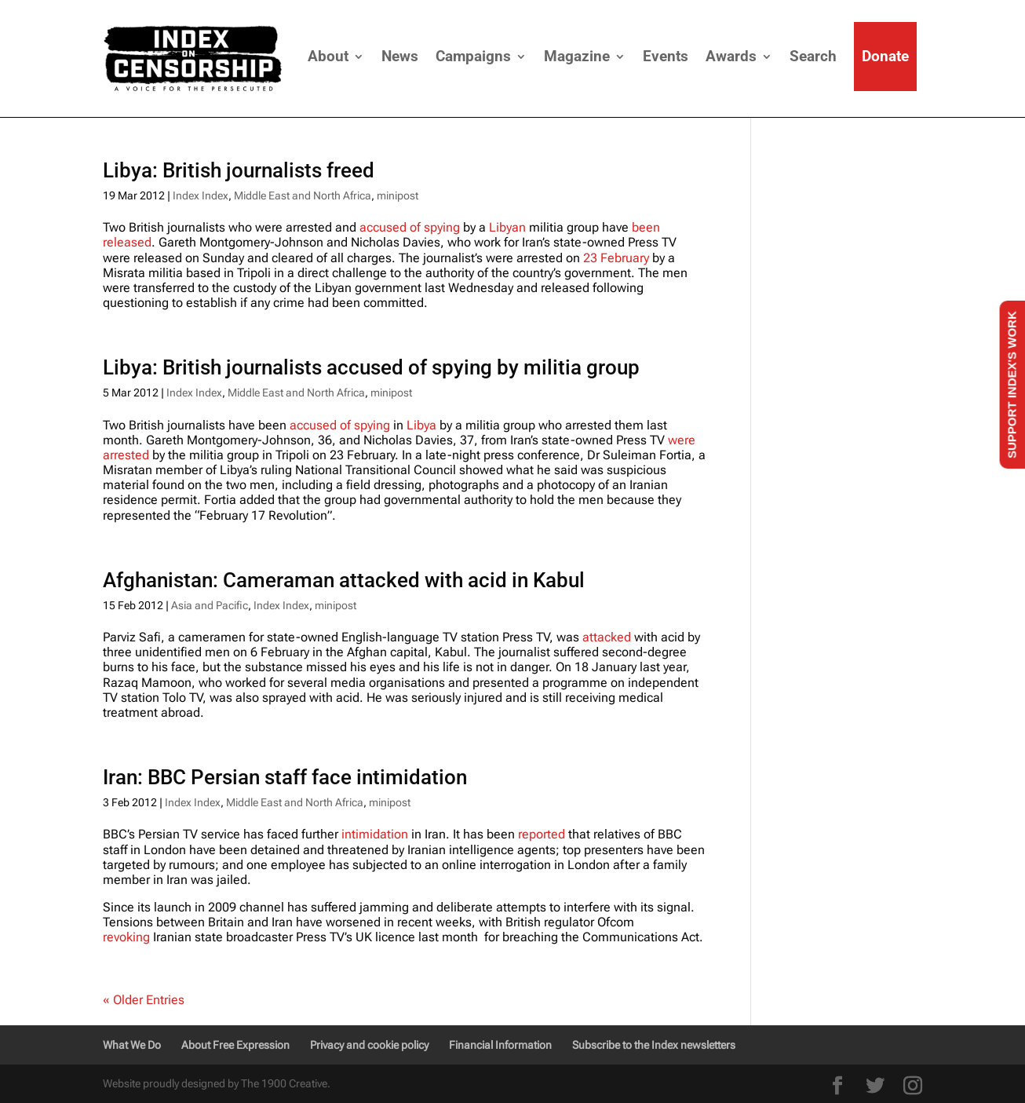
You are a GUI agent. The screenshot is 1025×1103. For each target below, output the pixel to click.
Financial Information (500, 1045)
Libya (421, 425)
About (328, 56)
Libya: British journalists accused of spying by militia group (371, 367)
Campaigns (473, 56)
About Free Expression (235, 1045)
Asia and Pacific (209, 605)
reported (541, 834)
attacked (606, 637)
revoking (126, 937)
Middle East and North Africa (302, 195)
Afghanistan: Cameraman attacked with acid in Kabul (344, 580)
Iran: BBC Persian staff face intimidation (285, 777)
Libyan (507, 227)
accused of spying (409, 227)
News (399, 56)
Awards (731, 56)
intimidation (374, 834)
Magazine (577, 56)
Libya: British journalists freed (238, 170)
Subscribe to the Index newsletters (653, 1045)
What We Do (132, 1045)
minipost (397, 195)
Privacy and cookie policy (369, 1045)
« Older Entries (143, 999)
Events (665, 56)
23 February (616, 257)
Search (813, 56)
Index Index (200, 195)
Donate (885, 56)
